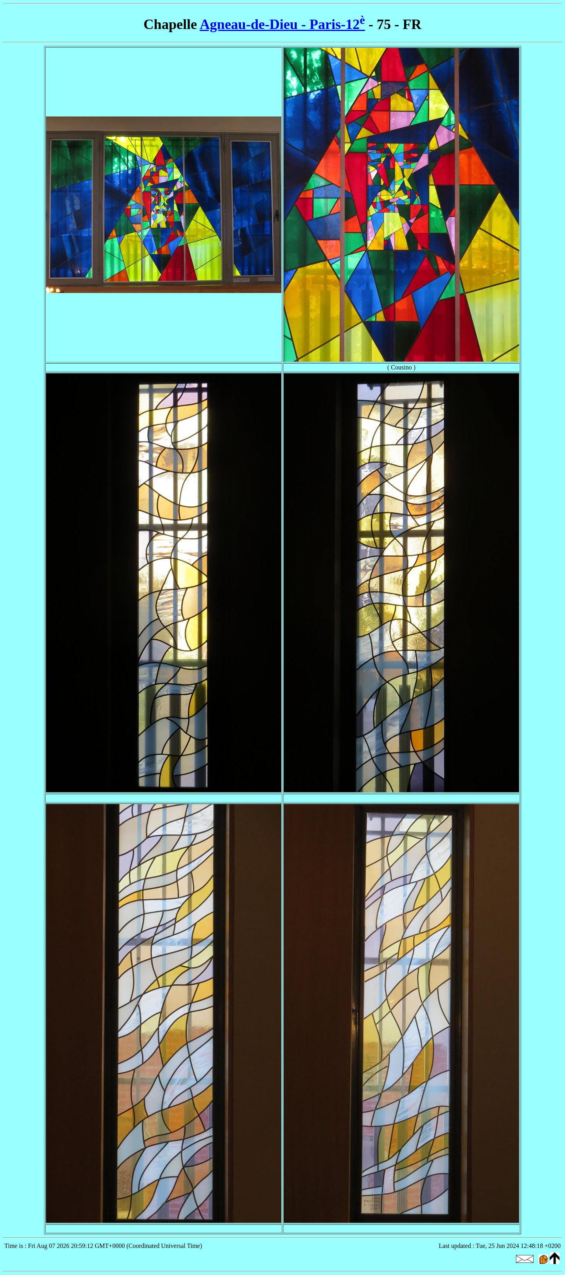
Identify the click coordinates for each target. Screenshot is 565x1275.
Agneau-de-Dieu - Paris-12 (282, 24)
